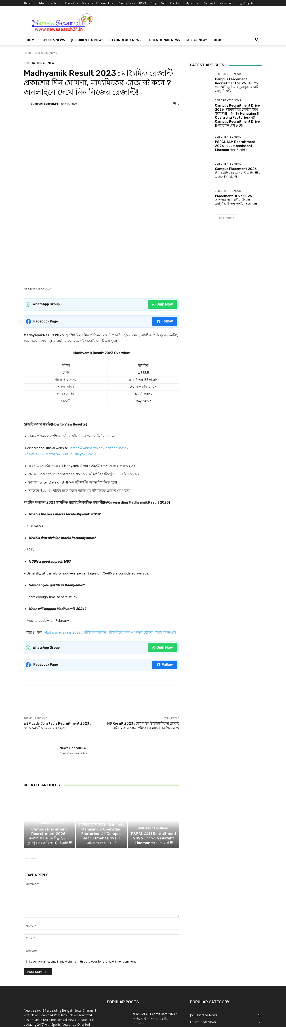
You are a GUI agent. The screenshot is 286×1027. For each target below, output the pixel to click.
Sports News (53, 40)
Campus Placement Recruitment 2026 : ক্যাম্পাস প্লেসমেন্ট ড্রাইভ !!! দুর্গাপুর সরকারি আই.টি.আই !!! (49, 756)
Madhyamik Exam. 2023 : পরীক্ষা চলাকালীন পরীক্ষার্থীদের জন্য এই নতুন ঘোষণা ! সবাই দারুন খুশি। (110, 546)
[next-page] (33, 774)
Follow (165, 235)
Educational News (163, 40)
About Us (29, 3)
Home (31, 40)
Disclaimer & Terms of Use (98, 3)
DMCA (142, 3)
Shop (154, 3)
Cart (163, 3)
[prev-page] (26, 774)
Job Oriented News (87, 40)
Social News (197, 40)
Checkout (175, 3)
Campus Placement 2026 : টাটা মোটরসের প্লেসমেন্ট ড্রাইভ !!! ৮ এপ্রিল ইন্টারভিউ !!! (238, 173)
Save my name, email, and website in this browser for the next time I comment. (83, 880)
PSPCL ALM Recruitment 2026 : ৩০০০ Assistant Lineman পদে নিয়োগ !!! (153, 758)
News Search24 (46, 103)
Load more (226, 218)
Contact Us (71, 3)
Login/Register (246, 3)
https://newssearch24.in (74, 667)
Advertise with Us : (50, 3)
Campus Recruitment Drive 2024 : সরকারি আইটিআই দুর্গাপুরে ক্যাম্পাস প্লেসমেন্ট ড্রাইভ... (156, 959)
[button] (257, 40)
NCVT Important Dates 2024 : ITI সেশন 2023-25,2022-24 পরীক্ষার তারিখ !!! (155, 981)
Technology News (125, 40)
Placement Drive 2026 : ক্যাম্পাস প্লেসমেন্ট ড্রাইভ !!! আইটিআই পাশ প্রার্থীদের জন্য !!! (236, 200)
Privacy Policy (126, 3)
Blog (218, 40)
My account (193, 3)
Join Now (162, 218)
